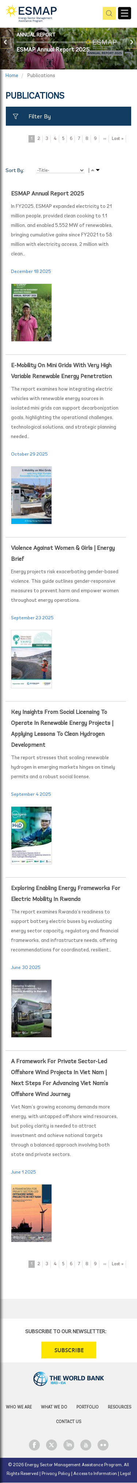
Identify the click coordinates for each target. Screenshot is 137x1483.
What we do (54, 1408)
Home (11, 76)
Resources (119, 1408)
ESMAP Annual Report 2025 (53, 50)
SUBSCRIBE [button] (69, 1350)
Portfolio (87, 1408)
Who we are (19, 1408)
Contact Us (68, 1422)
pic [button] (108, 13)
